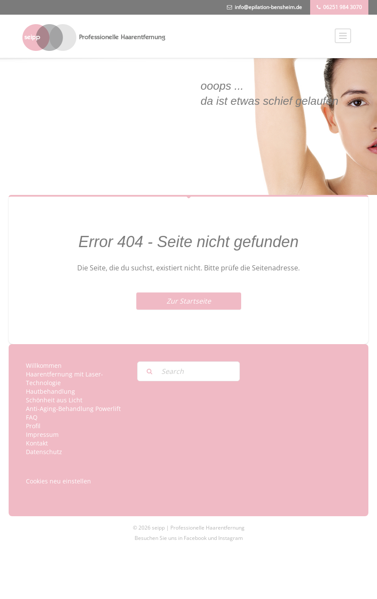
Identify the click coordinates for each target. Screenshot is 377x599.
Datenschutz (44, 452)
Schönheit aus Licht (54, 400)
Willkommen (44, 365)
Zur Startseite (189, 301)
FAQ (32, 417)
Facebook (195, 538)
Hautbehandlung (50, 391)
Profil (33, 426)
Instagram (230, 538)
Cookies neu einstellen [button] (58, 481)
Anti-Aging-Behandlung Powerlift (73, 409)
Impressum (42, 434)
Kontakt (37, 443)
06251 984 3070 (342, 7)
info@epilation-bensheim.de (268, 7)
